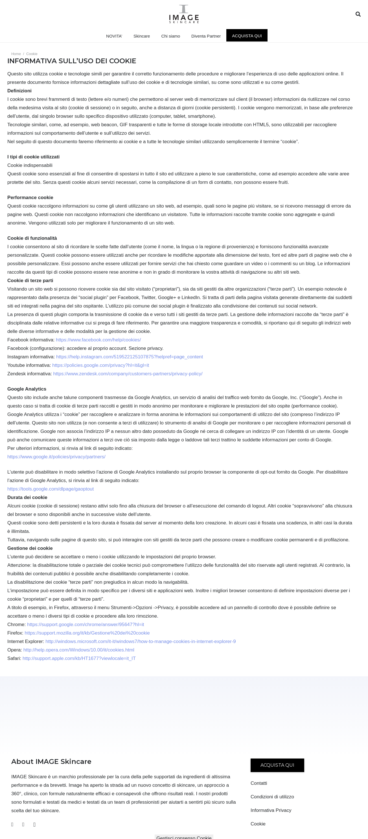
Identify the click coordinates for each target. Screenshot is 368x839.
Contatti (259, 783)
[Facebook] (12, 824)
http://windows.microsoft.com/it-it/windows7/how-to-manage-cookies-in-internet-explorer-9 (140, 641)
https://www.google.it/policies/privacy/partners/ (56, 456)
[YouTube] (23, 824)
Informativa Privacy (271, 810)
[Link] (184, 14)
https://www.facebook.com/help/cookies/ (98, 340)
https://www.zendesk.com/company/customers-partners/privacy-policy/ (128, 373)
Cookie (258, 824)
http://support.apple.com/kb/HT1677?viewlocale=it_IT (79, 658)
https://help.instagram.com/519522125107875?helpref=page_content (129, 356)
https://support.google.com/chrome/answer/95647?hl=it (85, 624)
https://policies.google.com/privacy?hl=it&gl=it (100, 365)
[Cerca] (358, 14)
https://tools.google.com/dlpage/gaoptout (50, 489)
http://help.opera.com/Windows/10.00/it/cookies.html (78, 650)
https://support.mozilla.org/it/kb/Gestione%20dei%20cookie (87, 633)
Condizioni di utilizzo (272, 796)
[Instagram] (34, 825)
